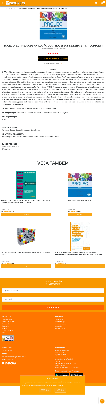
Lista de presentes (60, 324)
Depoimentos (6, 324)
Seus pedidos (59, 319)
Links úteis (5, 326)
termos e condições (58, 385)
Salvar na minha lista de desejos (51, 63)
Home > (5, 8)
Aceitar (60, 390)
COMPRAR (26, 214)
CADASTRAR (53, 307)
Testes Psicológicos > (13, 8)
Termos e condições (8, 322)
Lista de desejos (60, 322)
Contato (4, 328)
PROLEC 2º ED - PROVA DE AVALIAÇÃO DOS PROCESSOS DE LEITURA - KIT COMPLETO (43, 8)
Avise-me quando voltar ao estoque (53, 58)
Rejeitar (45, 390)
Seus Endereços (60, 328)
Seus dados (58, 326)
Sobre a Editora (7, 319)
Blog (3, 332)
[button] (96, 3)
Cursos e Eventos (7, 330)
